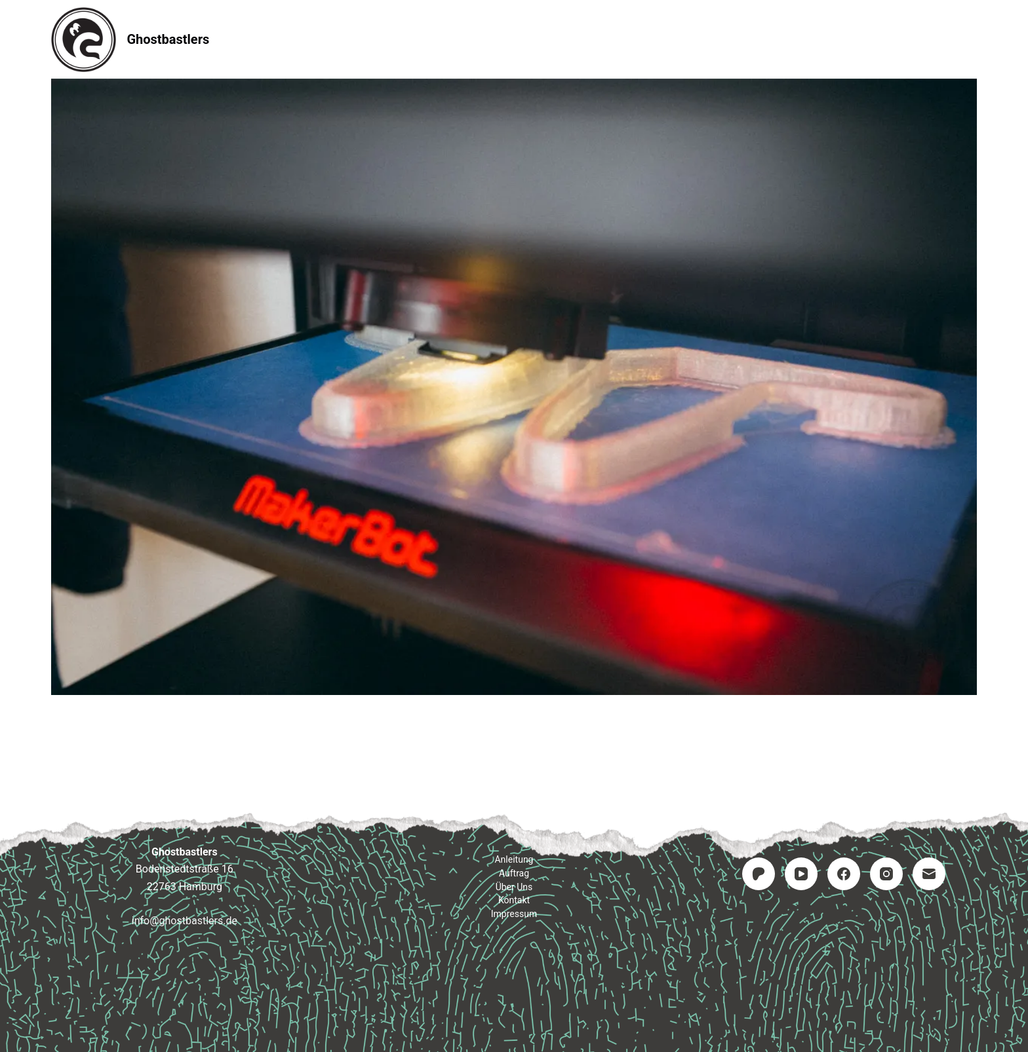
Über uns (514, 887)
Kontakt (593, 39)
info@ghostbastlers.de (184, 920)
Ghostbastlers (168, 39)
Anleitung (432, 39)
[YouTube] (801, 873)
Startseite (344, 39)
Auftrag (514, 39)
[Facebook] (843, 873)
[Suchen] (972, 40)
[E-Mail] (929, 873)
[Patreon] (758, 873)
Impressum (680, 39)
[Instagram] (886, 873)
